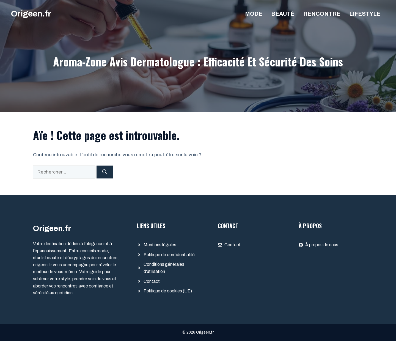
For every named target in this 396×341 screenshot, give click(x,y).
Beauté (283, 14)
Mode (253, 14)
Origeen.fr (31, 13)
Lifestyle (365, 14)
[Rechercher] (105, 172)
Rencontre (321, 14)
